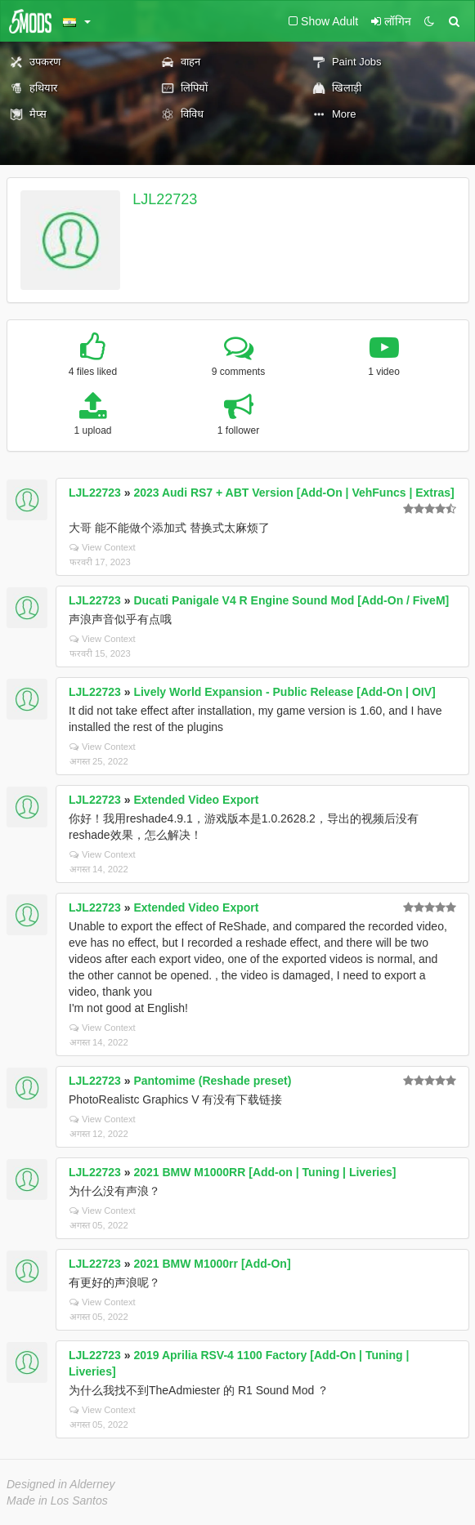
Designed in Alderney (61, 1484)
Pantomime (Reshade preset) (212, 1080)
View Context (102, 547)
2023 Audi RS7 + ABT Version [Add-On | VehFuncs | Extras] (293, 492)
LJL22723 (164, 199)
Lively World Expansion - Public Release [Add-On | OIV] (284, 691)
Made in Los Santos (57, 1500)
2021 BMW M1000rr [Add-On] (211, 1263)
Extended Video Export (195, 799)
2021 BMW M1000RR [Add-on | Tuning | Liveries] (264, 1172)
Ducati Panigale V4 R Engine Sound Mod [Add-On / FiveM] (291, 600)
